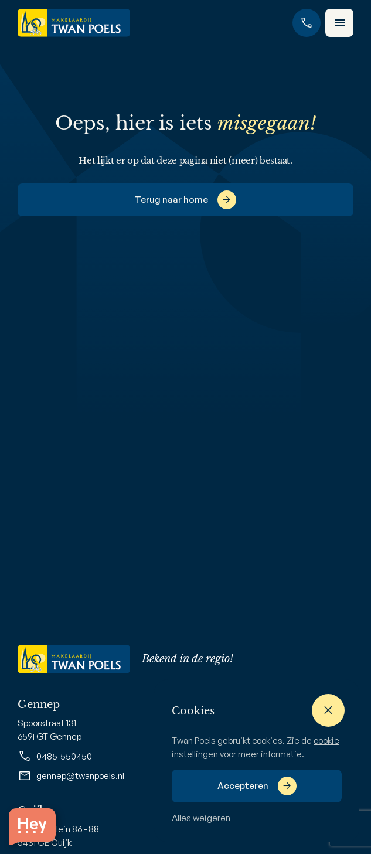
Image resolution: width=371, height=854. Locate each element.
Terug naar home (171, 199)
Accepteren (242, 785)
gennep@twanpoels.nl (71, 776)
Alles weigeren (201, 818)
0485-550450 (55, 756)
